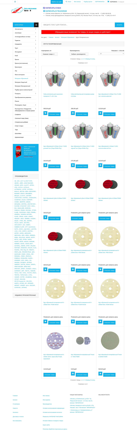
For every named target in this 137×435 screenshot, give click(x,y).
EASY (29, 206)
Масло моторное (20, 74)
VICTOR (22, 277)
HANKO (31, 216)
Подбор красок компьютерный (23, 90)
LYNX (19, 231)
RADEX (23, 254)
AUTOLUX (26, 187)
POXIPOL (16, 250)
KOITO (16, 229)
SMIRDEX (17, 264)
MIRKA (27, 235)
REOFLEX (28, 256)
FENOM (23, 210)
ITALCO (16, 222)
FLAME (16, 212)
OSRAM (23, 245)
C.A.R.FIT (22, 195)
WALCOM (22, 279)
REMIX (23, 256)
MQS (20, 239)
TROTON (16, 275)
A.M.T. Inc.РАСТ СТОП (26, 181)
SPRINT (23, 268)
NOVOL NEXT (29, 243)
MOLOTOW (22, 237)
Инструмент (18, 52)
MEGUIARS (28, 233)
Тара (16, 129)
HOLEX (16, 220)
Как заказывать (17, 420)
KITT (26, 227)
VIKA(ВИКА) (28, 277)
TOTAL (24, 273)
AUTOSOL (30, 189)
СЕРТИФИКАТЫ (99, 1)
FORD (28, 212)
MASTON (30, 231)
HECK (22, 218)
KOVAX (21, 229)
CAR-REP (28, 195)
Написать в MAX (52, 8)
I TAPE (21, 220)
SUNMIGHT (17, 270)
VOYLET (16, 279)
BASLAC (16, 191)
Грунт (16, 48)
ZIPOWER (30, 283)
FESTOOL (28, 210)
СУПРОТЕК (17, 287)
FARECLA (17, 210)
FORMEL (33, 212)
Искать (119, 25)
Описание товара (54, 114)
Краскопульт (18, 67)
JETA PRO (26, 222)
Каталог (57, 37)
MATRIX (16, 233)
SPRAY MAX (27, 266)
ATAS (15, 187)
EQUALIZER (21, 208)
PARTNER (17, 248)
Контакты (15, 412)
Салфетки (18, 114)
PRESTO (31, 250)
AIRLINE (16, 185)
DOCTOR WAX (31, 204)
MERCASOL (17, 235)
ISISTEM (29, 220)
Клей (16, 55)
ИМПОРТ (16, 285)
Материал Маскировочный (22, 86)
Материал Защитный (21, 82)
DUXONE (16, 206)
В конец (92, 59)
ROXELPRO (24, 258)
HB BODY (17, 218)
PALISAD (33, 245)
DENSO (28, 202)
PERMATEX (24, 248)
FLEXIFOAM (22, 212)
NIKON (21, 241)
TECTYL (27, 270)
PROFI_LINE (17, 252)
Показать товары (28, 156)
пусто (27, 285)
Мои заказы (77, 1)
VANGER (16, 277)
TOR (20, 273)
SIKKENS (16, 262)
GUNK (26, 216)
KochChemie (32, 227)
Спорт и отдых (19, 126)
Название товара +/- (49, 54)
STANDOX (28, 268)
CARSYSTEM (18, 197)
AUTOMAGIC (17, 189)
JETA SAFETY (18, 225)
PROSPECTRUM (26, 252)
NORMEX (17, 243)
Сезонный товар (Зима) (21, 118)
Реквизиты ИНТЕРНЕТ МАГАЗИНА (53, 416)
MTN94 (25, 239)
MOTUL (16, 239)
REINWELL (17, 256)
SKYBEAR (23, 262)
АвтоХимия (18, 33)
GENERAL (17, 214)
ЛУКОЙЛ (22, 285)
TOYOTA (29, 273)
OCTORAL (17, 245)
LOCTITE (33, 229)
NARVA (29, 239)
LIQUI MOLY (27, 229)
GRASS (21, 216)
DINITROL (24, 204)
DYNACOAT (23, 206)
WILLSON (29, 281)
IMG (25, 220)
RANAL (28, 254)
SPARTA (33, 264)
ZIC (26, 283)
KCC (24, 225)
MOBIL (16, 237)
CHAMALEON (32, 197)
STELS (34, 268)
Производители (47, 404)
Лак (16, 71)
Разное (17, 101)
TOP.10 (16, 273)
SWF (23, 270)
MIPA (23, 235)
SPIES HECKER (18, 266)
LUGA (16, 231)
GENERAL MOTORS (26, 214)
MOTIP (33, 237)
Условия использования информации (53, 408)
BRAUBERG (29, 193)
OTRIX (28, 245)
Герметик (17, 40)
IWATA (21, 222)
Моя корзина (46, 400)
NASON (16, 241)
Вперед (88, 59)
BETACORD (32, 191)
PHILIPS (30, 248)
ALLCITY (26, 185)
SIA (30, 260)
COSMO (16, 202)
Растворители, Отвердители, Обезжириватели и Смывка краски (25, 109)
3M (15, 181)
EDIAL (33, 206)
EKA (15, 208)
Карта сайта (46, 425)
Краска (17, 59)
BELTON (22, 191)
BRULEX (16, 195)
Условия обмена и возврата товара (53, 420)
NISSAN (26, 241)
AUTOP (24, 189)
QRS (33, 252)
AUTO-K (20, 187)
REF (32, 254)
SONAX (28, 264)
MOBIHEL (32, 235)
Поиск (69, 1)
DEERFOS (22, 202)
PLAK (34, 248)
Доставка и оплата (18, 416)
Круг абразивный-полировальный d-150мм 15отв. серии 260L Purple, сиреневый (53, 356)
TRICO (34, 273)
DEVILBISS (17, 204)
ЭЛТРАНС (24, 287)
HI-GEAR (33, 218)
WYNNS (22, 283)
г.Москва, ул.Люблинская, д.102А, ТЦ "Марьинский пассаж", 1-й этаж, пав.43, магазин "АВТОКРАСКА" (81, 401)
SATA (22, 260)
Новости (15, 408)
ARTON (32, 185)
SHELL (27, 260)
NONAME (31, 241)
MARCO (24, 231)
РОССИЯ (32, 285)
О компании (16, 404)
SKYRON (29, 262)
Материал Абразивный (21, 78)
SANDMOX (17, 260)
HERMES (27, 218)
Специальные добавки (21, 122)
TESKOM (32, 270)
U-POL (30, 275)
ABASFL (16, 183)
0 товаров (121, 2)
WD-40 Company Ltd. (19, 281)
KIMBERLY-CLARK (19, 227)
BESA (26, 191)
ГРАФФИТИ (18, 44)
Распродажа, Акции (20, 105)
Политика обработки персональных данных (55, 429)
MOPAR (28, 237)
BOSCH (23, 193)
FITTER (34, 210)
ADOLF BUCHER (28, 183)
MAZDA (22, 233)
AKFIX (21, 185)
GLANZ (16, 216)
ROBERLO (17, 258)
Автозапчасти (19, 29)
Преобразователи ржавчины (23, 97)
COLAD (23, 200)
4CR (18, 181)
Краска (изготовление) (21, 63)
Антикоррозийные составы (22, 36)
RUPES (30, 258)
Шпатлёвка (18, 133)
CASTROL (25, 197)
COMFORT (29, 200)
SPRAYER (17, 268)
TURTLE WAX (24, 275)
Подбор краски (88, 1)
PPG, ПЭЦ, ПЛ (24, 250)
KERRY (28, 225)
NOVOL (22, 243)
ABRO (21, 183)
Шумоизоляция (19, 137)
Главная (51, 37)
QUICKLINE (17, 254)
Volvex (34, 277)
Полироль (18, 93)
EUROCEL (28, 208)
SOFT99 (23, 264)
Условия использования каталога (52, 412)
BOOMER (17, 193)
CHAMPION (17, 200)
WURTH (16, 283)
